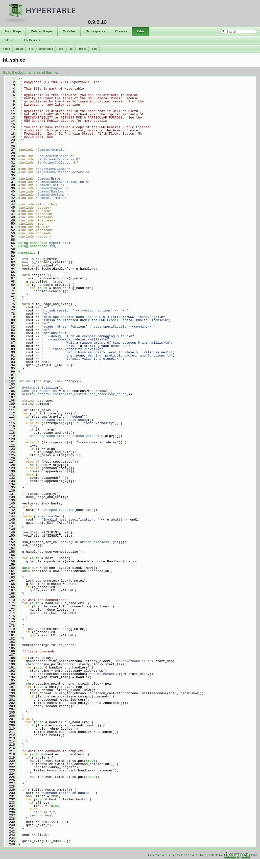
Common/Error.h (51, 178)
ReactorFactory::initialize (47, 394)
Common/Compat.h (52, 149)
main (30, 381)
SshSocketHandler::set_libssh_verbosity (66, 436)
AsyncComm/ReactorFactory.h (63, 172)
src (31, 48)
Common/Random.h (52, 191)
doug (19, 48)
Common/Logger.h (52, 188)
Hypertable (59, 243)
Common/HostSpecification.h (63, 182)
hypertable (46, 48)
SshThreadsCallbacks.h (58, 159)
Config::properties (39, 391)
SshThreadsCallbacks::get (95, 542)
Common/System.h (52, 194)
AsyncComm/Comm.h (53, 169)
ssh (94, 48)
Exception (44, 516)
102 (10, 381)
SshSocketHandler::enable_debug (59, 420)
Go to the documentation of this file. (30, 72)
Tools (82, 48)
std (52, 246)
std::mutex (31, 259)
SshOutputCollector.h (57, 162)
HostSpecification (57, 510)
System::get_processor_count (100, 394)
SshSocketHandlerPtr (133, 661)
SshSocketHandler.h (55, 156)
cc (71, 48)
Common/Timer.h (51, 198)
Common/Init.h (50, 185)
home (6, 48)
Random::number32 (103, 674)
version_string (95, 310)
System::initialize (39, 387)
